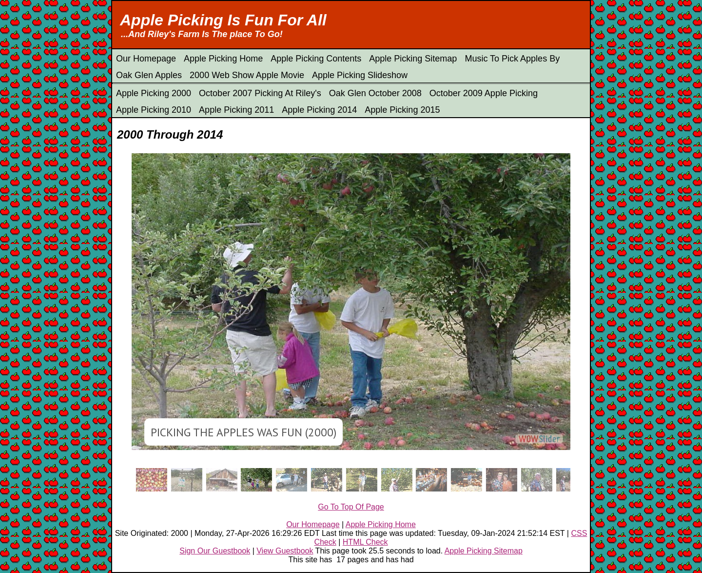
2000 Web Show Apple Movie (247, 75)
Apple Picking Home (223, 58)
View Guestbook (284, 551)
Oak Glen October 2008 (375, 93)
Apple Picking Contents (316, 58)
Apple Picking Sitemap (413, 58)
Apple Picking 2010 (153, 110)
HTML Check (365, 542)
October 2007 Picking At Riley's (260, 93)
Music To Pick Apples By (512, 58)
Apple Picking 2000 (153, 93)
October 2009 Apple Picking (483, 93)
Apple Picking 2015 (402, 110)
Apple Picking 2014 (319, 110)
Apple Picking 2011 (236, 110)
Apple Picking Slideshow (360, 75)
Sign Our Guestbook (214, 551)
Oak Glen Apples (149, 75)
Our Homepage (146, 58)
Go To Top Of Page (351, 507)
